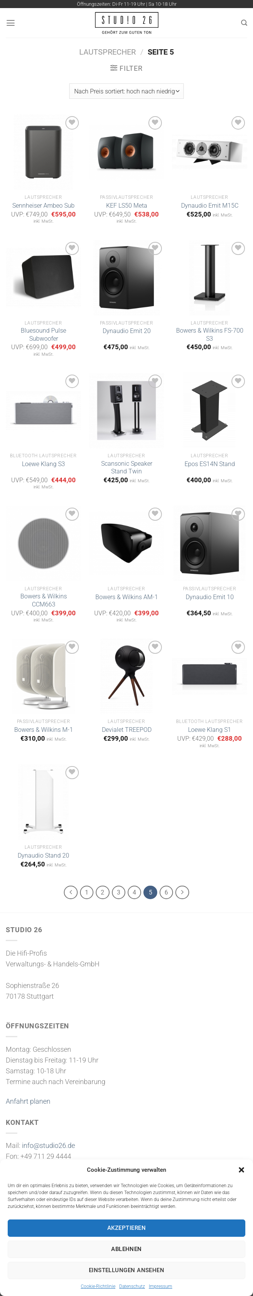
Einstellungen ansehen (126, 1270)
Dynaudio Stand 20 (43, 855)
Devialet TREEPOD (126, 729)
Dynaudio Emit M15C (209, 205)
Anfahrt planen (28, 1102)
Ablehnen (126, 1249)
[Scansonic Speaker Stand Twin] (126, 410)
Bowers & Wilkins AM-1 (126, 597)
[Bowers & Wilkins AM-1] (126, 543)
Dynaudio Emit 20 (127, 331)
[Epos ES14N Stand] (209, 410)
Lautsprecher (107, 52)
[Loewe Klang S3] (43, 410)
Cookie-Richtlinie (98, 1286)
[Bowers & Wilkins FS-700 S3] (209, 277)
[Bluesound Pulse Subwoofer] (43, 277)
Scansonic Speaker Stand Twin (126, 467)
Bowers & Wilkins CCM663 (43, 600)
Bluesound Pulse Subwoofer (43, 334)
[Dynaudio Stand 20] (43, 802)
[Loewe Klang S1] (209, 676)
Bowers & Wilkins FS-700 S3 (209, 334)
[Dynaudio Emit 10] (209, 543)
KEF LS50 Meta (126, 205)
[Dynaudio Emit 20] (126, 277)
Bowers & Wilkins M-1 (43, 729)
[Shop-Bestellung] (126, 91)
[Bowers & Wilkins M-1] (43, 676)
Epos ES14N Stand (210, 464)
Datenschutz (132, 1286)
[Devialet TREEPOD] (126, 676)
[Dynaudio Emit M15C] (209, 152)
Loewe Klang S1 (209, 729)
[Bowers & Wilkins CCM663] (43, 543)
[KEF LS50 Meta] (126, 152)
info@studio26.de (48, 1146)
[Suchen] (244, 22)
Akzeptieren (126, 1227)
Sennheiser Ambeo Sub (43, 205)
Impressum (160, 1286)
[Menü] (11, 23)
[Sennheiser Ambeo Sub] (43, 152)
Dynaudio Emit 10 (210, 597)
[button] (241, 1170)
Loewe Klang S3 (43, 464)
